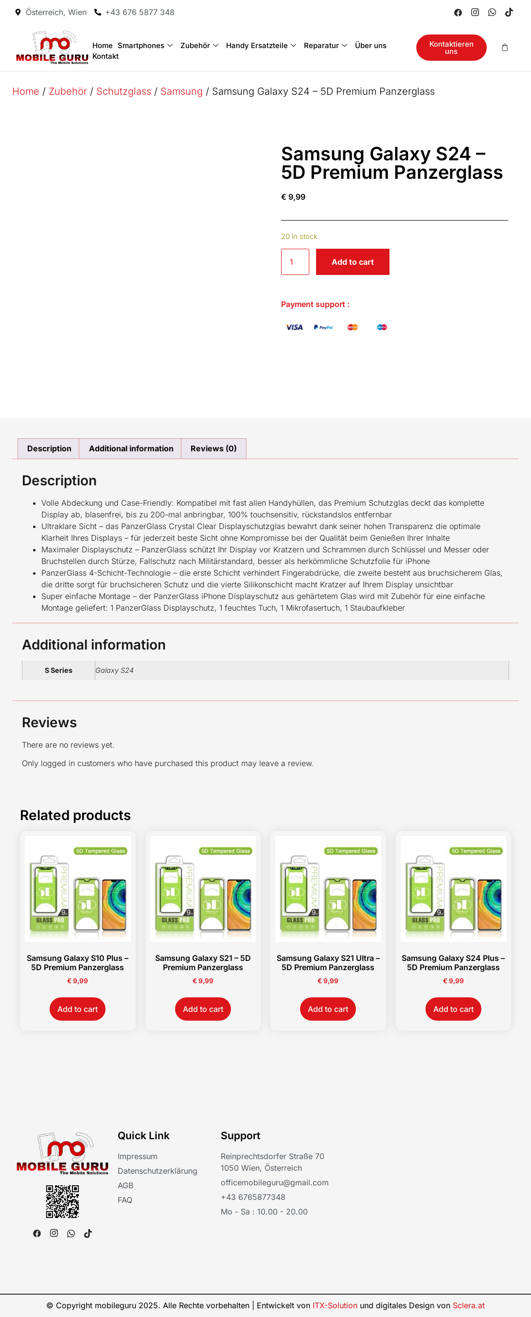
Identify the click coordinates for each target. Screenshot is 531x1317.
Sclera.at (469, 1305)
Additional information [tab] (131, 448)
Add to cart (353, 262)
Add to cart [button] (77, 1009)
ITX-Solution (335, 1305)
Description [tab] (49, 448)
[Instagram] (475, 12)
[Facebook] (458, 12)
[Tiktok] (509, 12)
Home (102, 45)
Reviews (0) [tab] (214, 448)
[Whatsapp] (492, 12)
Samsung (181, 91)
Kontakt (105, 56)
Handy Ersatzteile (261, 45)
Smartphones (145, 45)
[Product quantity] (295, 262)
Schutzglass (123, 91)
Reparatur (325, 45)
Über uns (371, 45)
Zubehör (199, 45)
